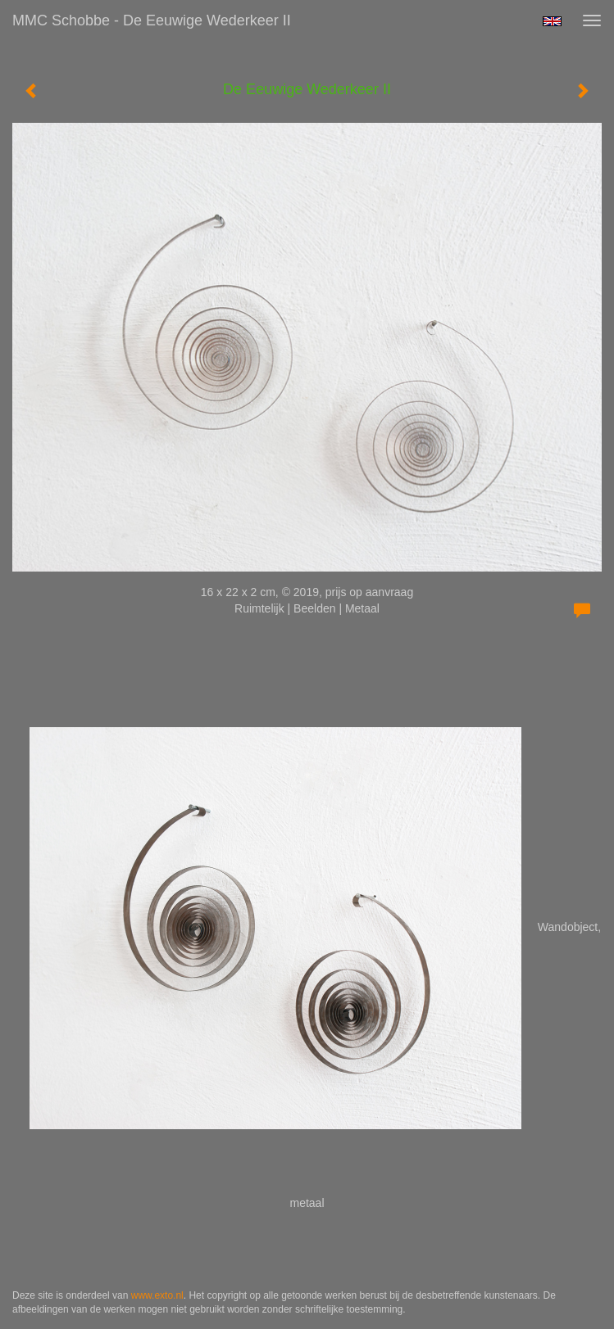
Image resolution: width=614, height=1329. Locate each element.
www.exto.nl (157, 1295)
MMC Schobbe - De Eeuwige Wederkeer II (151, 20)
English (552, 21)
